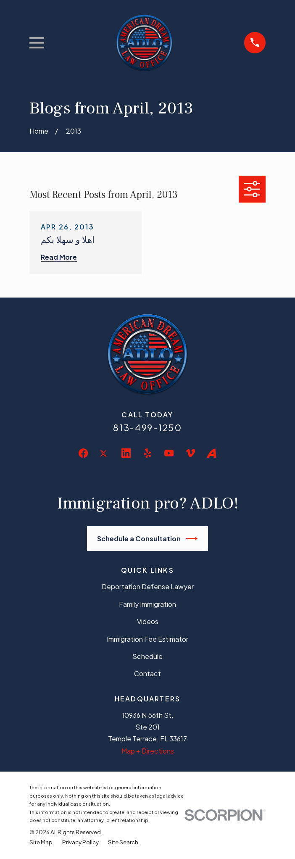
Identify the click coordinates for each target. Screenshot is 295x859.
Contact (147, 673)
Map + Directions (147, 750)
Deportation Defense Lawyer (148, 586)
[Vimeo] (190, 453)
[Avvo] (211, 453)
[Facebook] (83, 453)
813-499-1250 (147, 427)
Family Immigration (147, 604)
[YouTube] (169, 453)
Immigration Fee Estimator (147, 639)
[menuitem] (41, 842)
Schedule (147, 656)
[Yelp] (147, 453)
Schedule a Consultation (147, 538)
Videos (147, 621)
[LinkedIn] (126, 453)
